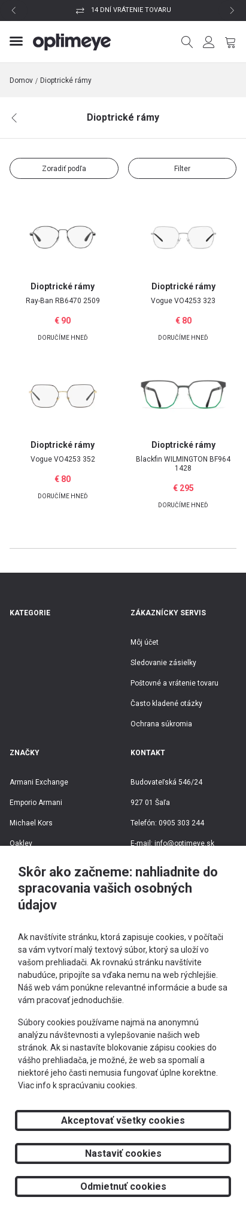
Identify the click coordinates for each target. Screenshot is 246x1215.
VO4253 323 (183, 301)
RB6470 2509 (63, 301)
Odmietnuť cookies (123, 1186)
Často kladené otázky (166, 703)
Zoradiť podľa (64, 168)
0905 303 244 (181, 823)
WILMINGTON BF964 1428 (183, 463)
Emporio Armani (36, 802)
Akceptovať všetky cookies (123, 1120)
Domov (21, 80)
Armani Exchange (39, 782)
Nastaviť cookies (123, 1153)
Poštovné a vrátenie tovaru (174, 683)
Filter (182, 168)
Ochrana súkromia (161, 724)
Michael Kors (31, 823)
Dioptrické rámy (66, 80)
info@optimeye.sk (184, 843)
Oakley (21, 843)
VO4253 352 (63, 459)
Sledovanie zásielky (163, 663)
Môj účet (144, 642)
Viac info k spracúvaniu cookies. (77, 1085)
